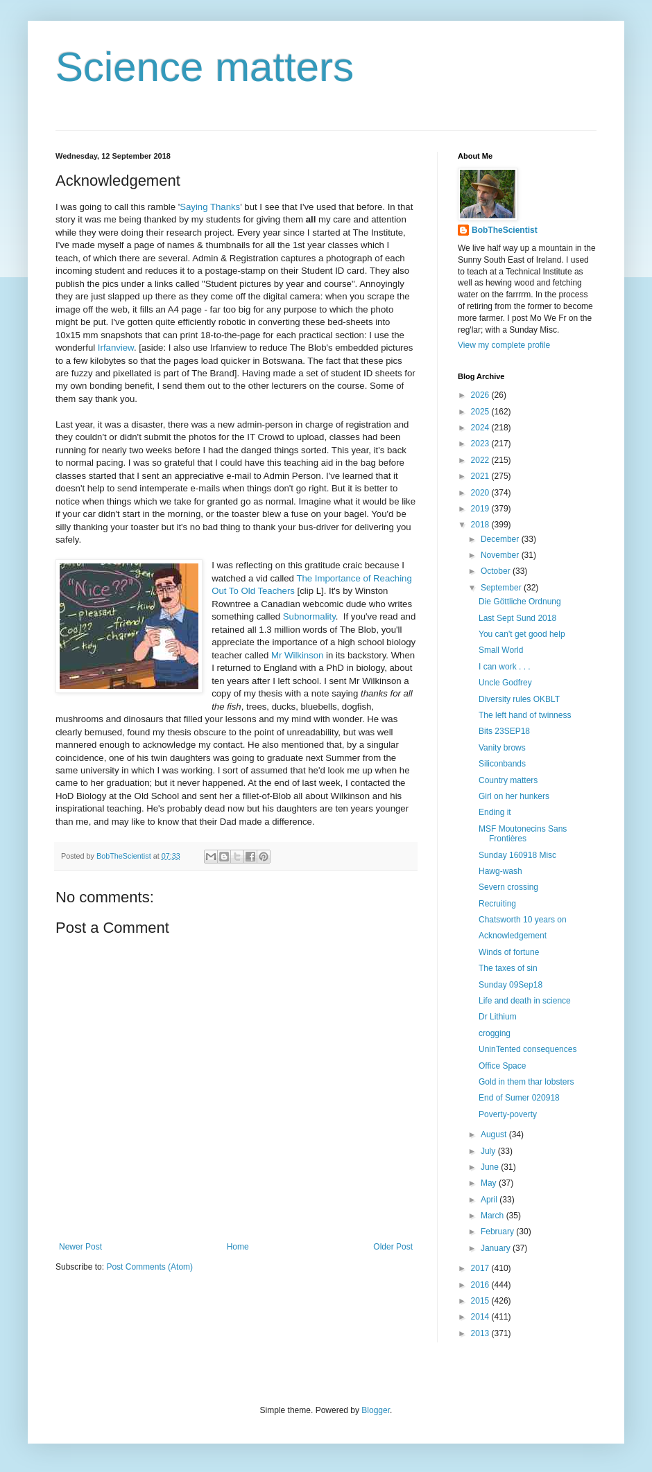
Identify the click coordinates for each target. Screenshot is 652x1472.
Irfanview (116, 347)
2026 (481, 395)
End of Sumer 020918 (519, 1098)
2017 (481, 1268)
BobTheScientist (505, 230)
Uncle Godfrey (505, 682)
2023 (481, 443)
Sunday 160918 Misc (517, 855)
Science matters (204, 67)
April (490, 1199)
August (495, 1134)
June (491, 1167)
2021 (481, 476)
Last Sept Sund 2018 (517, 618)
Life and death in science (525, 1001)
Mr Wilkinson (297, 655)
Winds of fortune (509, 952)
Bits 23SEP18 (504, 731)
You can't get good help (522, 634)
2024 (481, 427)
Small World (501, 650)
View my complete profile (504, 345)
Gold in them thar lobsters (526, 1082)
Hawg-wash (500, 871)
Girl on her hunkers (514, 796)
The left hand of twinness (525, 715)
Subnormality (309, 616)
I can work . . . (505, 667)
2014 (481, 1317)
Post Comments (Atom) (149, 1267)
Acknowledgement (513, 935)
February (498, 1231)
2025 (481, 412)
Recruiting (497, 904)
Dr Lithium (498, 1017)
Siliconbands (502, 764)
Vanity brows (502, 748)
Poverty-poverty (508, 1114)
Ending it (495, 812)
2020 (481, 493)
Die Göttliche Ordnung (520, 601)
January (497, 1248)
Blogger (375, 1410)
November (501, 555)
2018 (481, 524)
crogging (495, 1033)
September (502, 588)
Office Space (502, 1066)
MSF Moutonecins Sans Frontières (523, 833)
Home (238, 1247)
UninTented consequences (527, 1049)
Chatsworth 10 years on (523, 920)
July (489, 1151)
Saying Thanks (210, 207)
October (497, 571)
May (490, 1183)
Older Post (393, 1247)
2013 (481, 1333)
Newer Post (80, 1247)
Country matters (508, 780)
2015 (481, 1301)
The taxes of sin (508, 968)
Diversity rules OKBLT (519, 699)
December (501, 539)
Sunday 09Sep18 (510, 985)
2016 (481, 1285)
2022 (481, 460)
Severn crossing (508, 887)
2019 (481, 509)
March (493, 1215)
